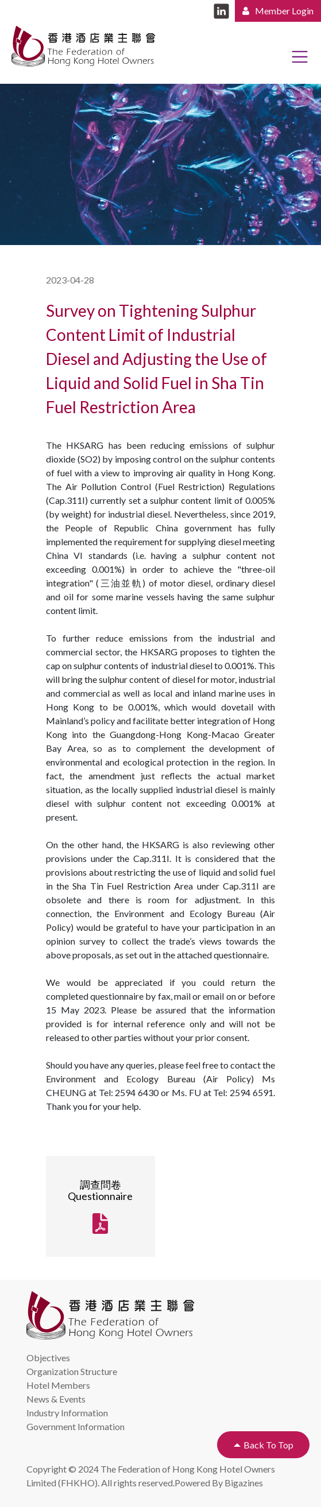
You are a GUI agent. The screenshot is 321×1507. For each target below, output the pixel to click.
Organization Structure (71, 1371)
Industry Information (67, 1412)
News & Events (56, 1398)
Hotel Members (58, 1385)
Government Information (75, 1426)
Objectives (48, 1357)
